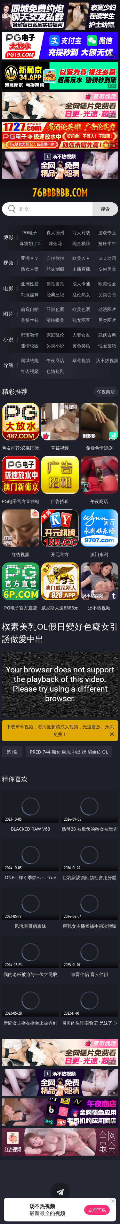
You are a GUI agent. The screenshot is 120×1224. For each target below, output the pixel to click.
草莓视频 (81, 360)
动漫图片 (107, 309)
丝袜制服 (55, 269)
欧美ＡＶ (81, 258)
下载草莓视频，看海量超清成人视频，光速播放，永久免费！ (60, 731)
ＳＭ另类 (107, 269)
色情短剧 (55, 371)
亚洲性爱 (30, 284)
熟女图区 (81, 320)
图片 (8, 313)
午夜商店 (55, 360)
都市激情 (30, 335)
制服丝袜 (30, 294)
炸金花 (55, 243)
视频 (8, 262)
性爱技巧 (107, 346)
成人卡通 (81, 284)
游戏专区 (107, 232)
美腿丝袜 (30, 320)
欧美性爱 (107, 284)
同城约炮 (30, 360)
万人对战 (81, 232)
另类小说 (55, 346)
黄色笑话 (81, 346)
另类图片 (107, 320)
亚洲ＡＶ (30, 258)
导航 (8, 364)
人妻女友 (81, 335)
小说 (8, 339)
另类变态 (107, 294)
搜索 (105, 209)
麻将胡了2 (30, 243)
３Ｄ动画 (107, 258)
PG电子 (29, 232)
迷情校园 (30, 346)
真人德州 (55, 232)
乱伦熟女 (81, 294)
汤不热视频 (107, 360)
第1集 (12, 752)
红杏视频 (30, 371)
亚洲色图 (55, 309)
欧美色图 (81, 309)
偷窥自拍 (30, 309)
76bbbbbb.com (60, 192)
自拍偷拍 (55, 258)
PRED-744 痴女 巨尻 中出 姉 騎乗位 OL (69, 752)
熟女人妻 (30, 269)
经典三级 (55, 294)
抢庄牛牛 (107, 243)
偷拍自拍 (55, 284)
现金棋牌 (81, 243)
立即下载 (97, 1210)
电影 (8, 288)
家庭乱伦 (55, 335)
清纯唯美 (55, 320)
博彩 (8, 237)
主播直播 (81, 269)
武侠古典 (107, 335)
